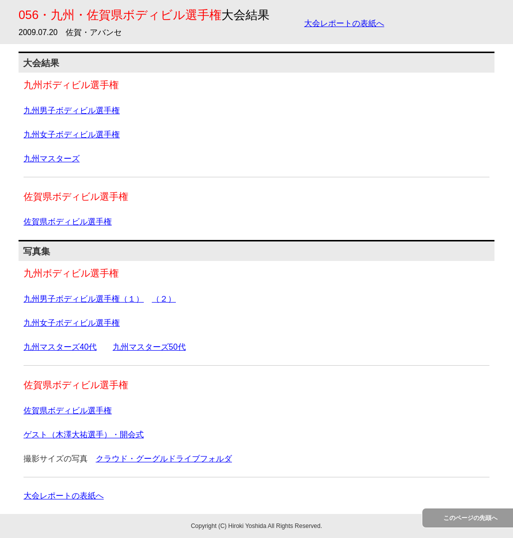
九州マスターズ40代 (60, 347)
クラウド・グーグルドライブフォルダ (164, 458)
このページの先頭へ (470, 517)
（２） (164, 299)
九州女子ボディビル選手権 (72, 134)
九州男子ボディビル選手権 (72, 110)
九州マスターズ (52, 158)
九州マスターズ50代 (149, 347)
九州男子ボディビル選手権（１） (84, 299)
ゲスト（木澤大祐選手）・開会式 (84, 434)
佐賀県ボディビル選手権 (68, 221)
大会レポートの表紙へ (344, 23)
